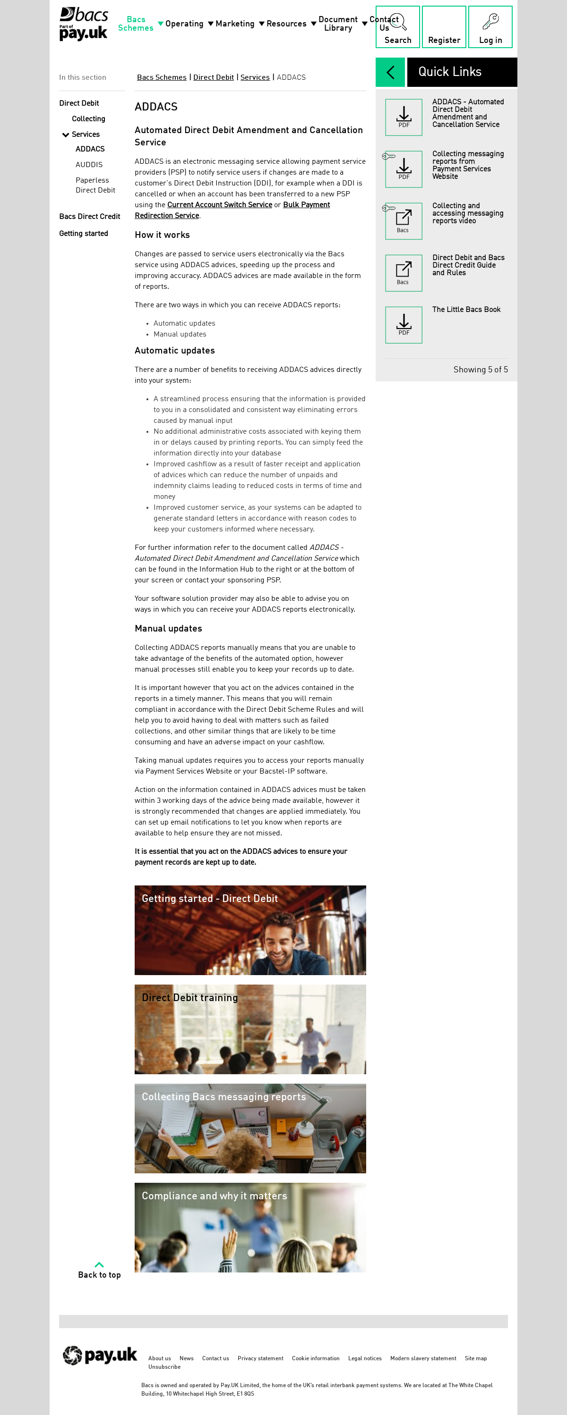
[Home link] (84, 24)
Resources (292, 24)
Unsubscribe (164, 1367)
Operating (190, 24)
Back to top (99, 1275)
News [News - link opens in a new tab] (187, 1359)
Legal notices (365, 1359)
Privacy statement (261, 1359)
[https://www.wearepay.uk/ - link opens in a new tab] (100, 1370)
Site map (476, 1359)
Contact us (215, 1359)
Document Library (343, 24)
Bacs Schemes (141, 24)
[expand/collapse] (390, 72)
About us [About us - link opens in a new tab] (159, 1359)
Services (255, 78)
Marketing (240, 24)
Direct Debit (213, 78)
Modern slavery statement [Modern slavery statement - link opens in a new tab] (423, 1359)
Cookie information (316, 1359)
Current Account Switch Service (219, 205)
